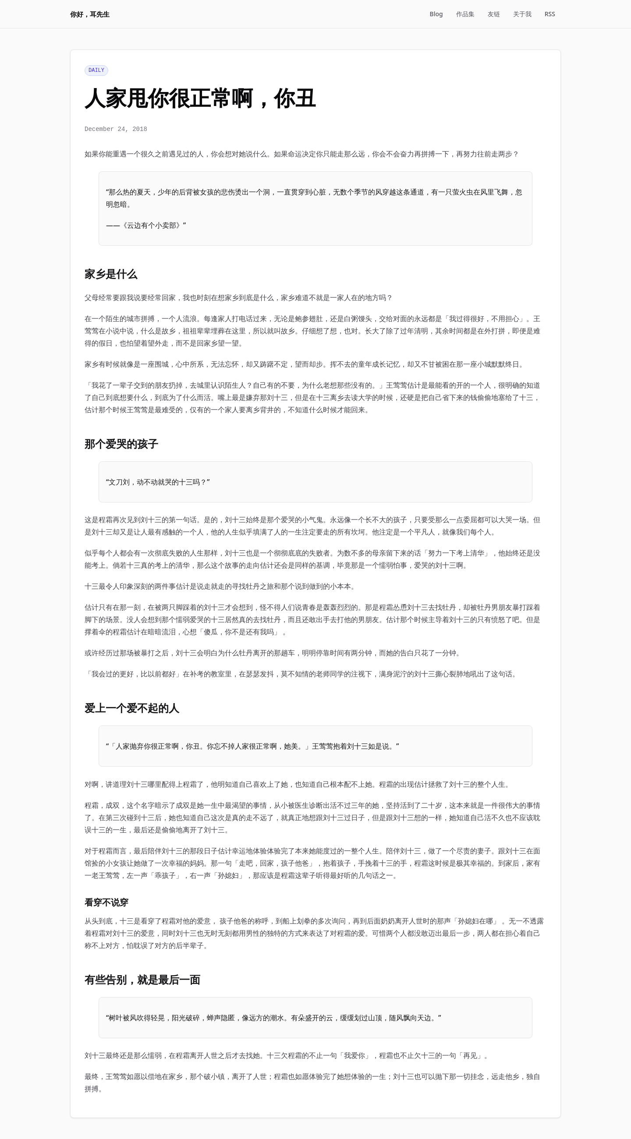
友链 (494, 14)
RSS (550, 14)
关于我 (522, 14)
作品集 (465, 14)
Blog (436, 14)
